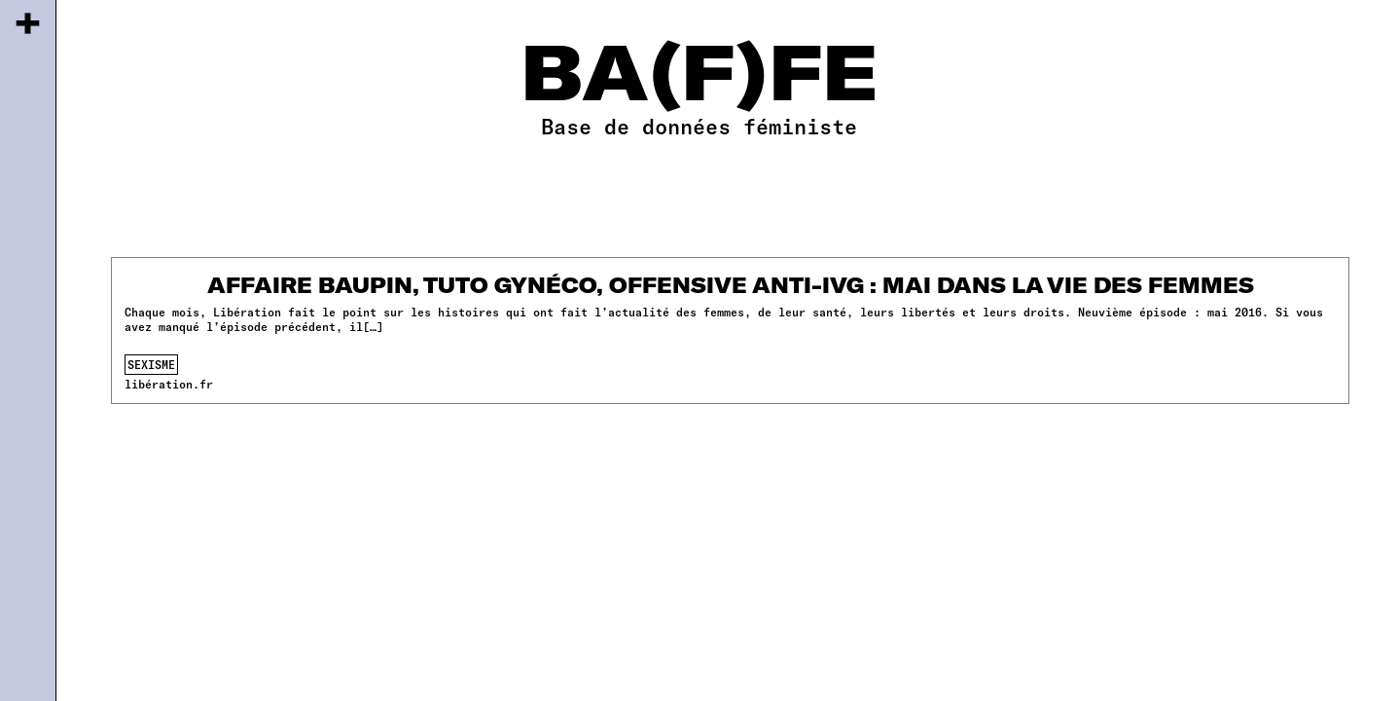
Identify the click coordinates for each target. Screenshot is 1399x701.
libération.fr (169, 383)
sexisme (151, 364)
